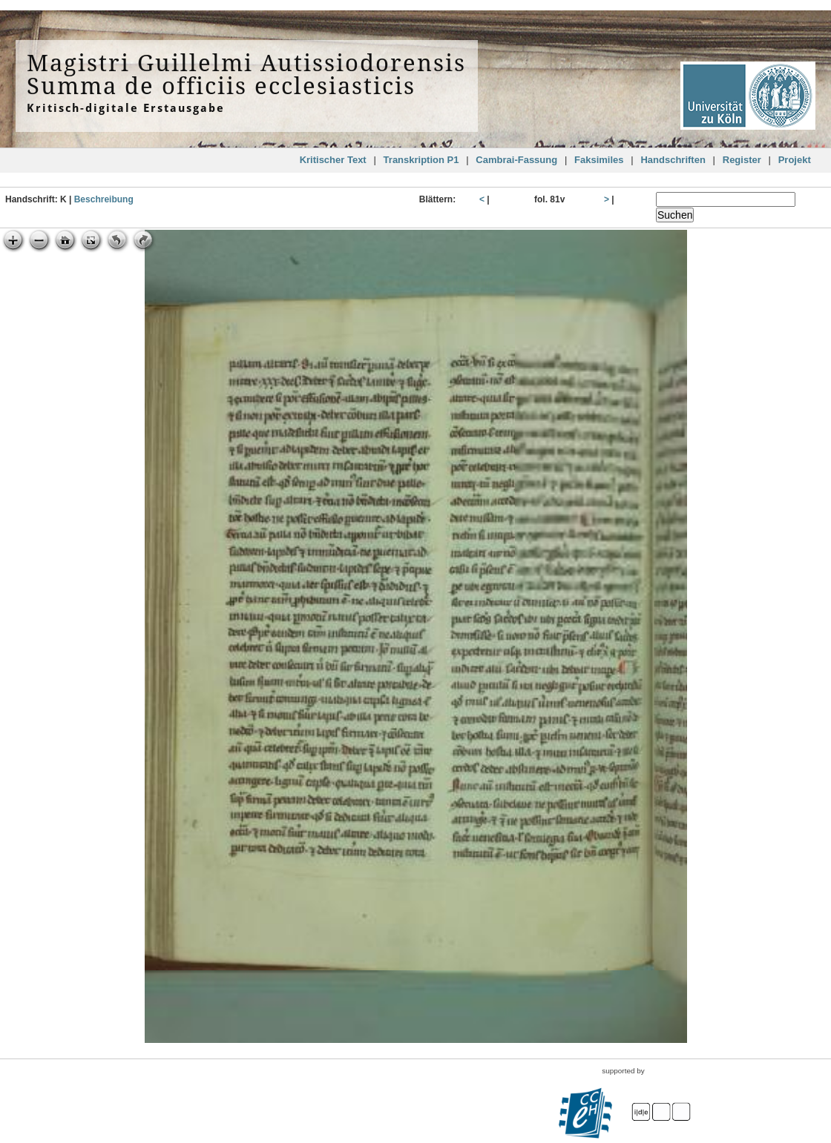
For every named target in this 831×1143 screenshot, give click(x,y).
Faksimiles (599, 159)
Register (742, 159)
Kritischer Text (333, 159)
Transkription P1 (421, 159)
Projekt (794, 159)
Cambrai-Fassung (516, 159)
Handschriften (672, 159)
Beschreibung (104, 199)
